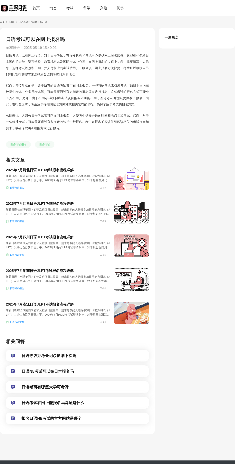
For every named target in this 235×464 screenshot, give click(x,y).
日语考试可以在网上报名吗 (33, 22)
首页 (36, 8)
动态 (53, 8)
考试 (69, 8)
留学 (86, 8)
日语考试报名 (18, 144)
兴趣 (103, 8)
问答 (120, 8)
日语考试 (44, 144)
